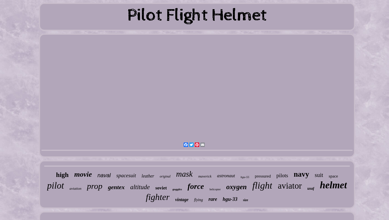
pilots (282, 175)
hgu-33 (230, 199)
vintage (181, 199)
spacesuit (126, 175)
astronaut (226, 175)
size (245, 200)
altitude (140, 187)
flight (262, 185)
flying (198, 200)
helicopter (215, 189)
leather (148, 176)
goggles (177, 189)
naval (104, 175)
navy (301, 174)
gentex (116, 187)
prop (94, 186)
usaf (310, 188)
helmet (333, 185)
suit (319, 175)
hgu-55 (245, 177)
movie (83, 174)
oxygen (236, 187)
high (62, 174)
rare (212, 199)
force (196, 186)
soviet (161, 188)
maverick (204, 176)
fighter (157, 197)
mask (184, 173)
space (333, 176)
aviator (290, 186)
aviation (76, 188)
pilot (55, 186)
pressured (263, 176)
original (165, 176)
